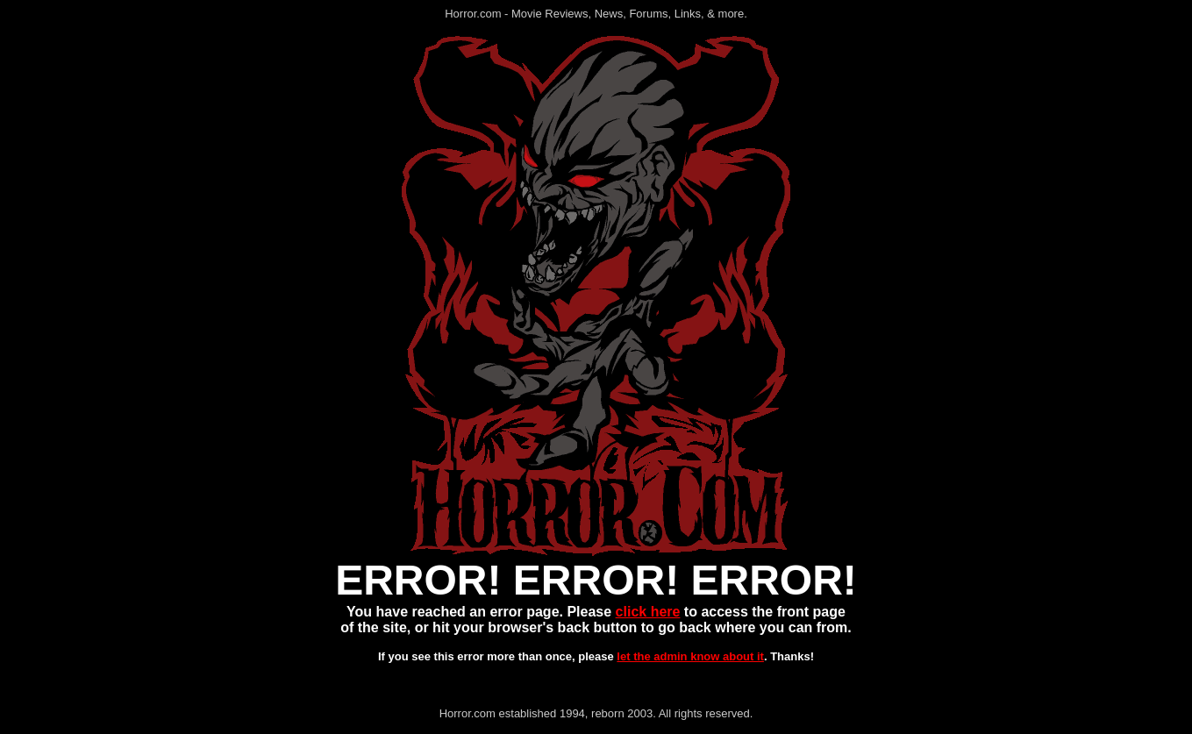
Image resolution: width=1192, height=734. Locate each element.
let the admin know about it (690, 656)
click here (648, 611)
